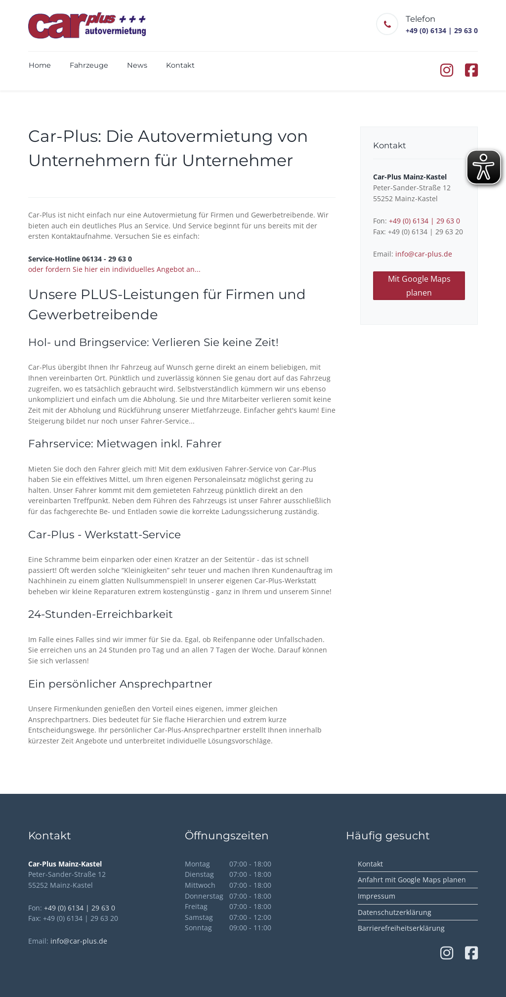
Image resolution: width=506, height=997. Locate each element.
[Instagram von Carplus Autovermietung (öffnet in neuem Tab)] (447, 73)
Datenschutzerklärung (394, 912)
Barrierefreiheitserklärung (401, 928)
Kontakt (370, 863)
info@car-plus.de (423, 254)
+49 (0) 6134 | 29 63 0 (424, 220)
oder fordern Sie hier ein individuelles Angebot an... (114, 269)
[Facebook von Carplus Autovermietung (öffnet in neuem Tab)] (471, 73)
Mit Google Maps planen (419, 285)
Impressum (376, 896)
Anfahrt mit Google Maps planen (412, 879)
